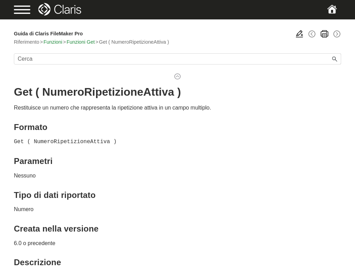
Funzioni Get (81, 42)
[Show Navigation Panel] (29, 9)
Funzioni (53, 42)
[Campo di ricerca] (177, 58)
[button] (335, 58)
